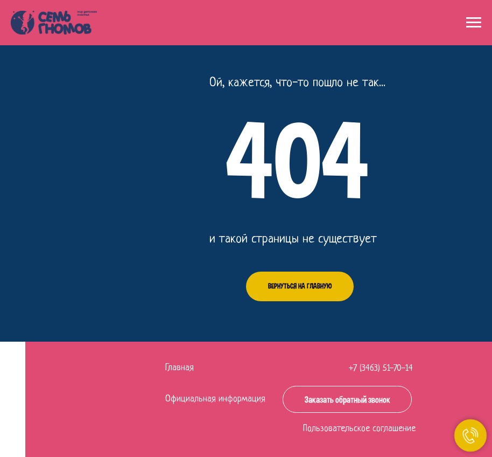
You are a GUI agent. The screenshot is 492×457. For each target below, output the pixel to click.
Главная (179, 368)
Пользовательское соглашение (359, 429)
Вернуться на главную (300, 285)
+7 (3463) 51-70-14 (381, 368)
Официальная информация (215, 399)
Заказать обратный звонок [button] (347, 399)
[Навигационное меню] (473, 22)
